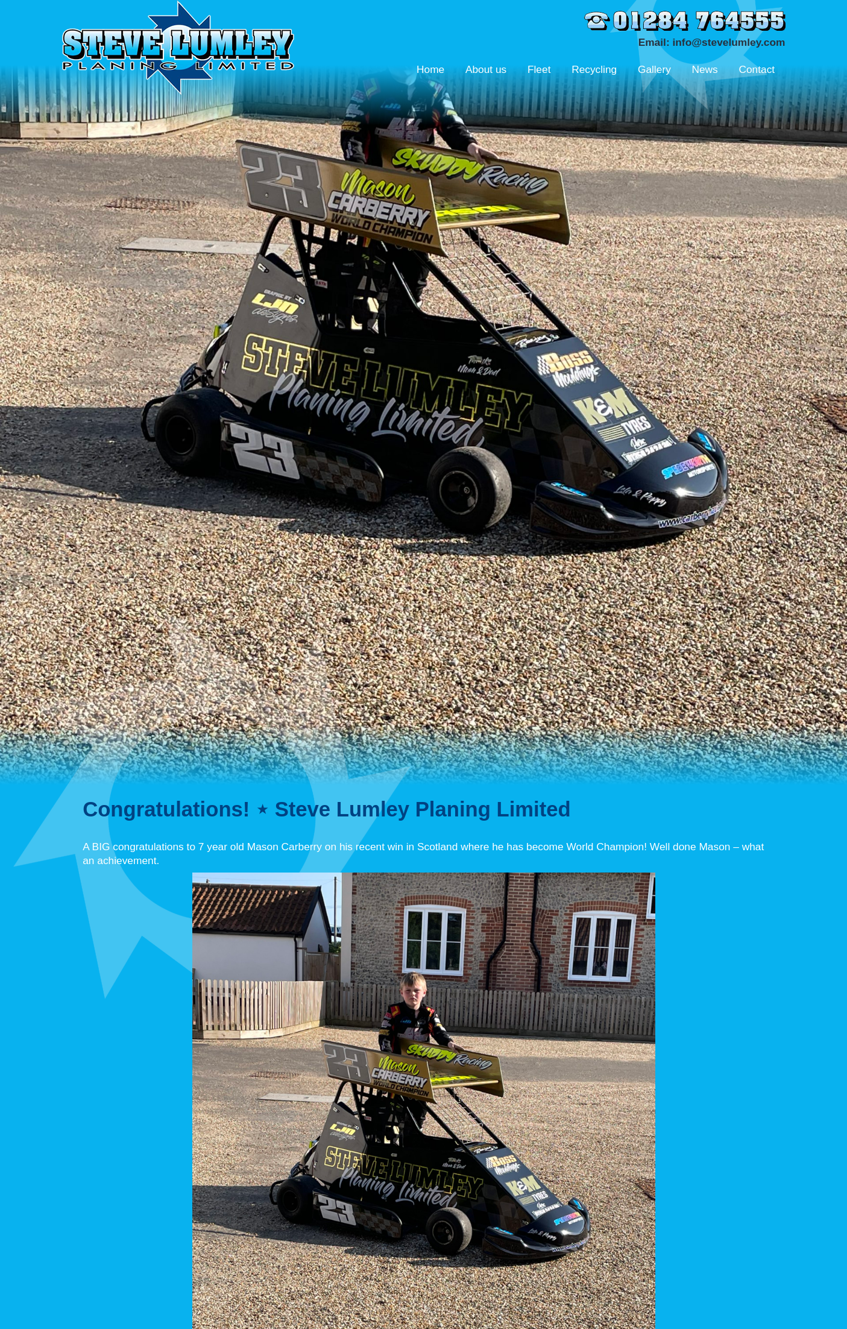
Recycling (594, 69)
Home (430, 69)
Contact (756, 69)
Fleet (539, 69)
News (704, 69)
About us (485, 69)
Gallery (654, 69)
